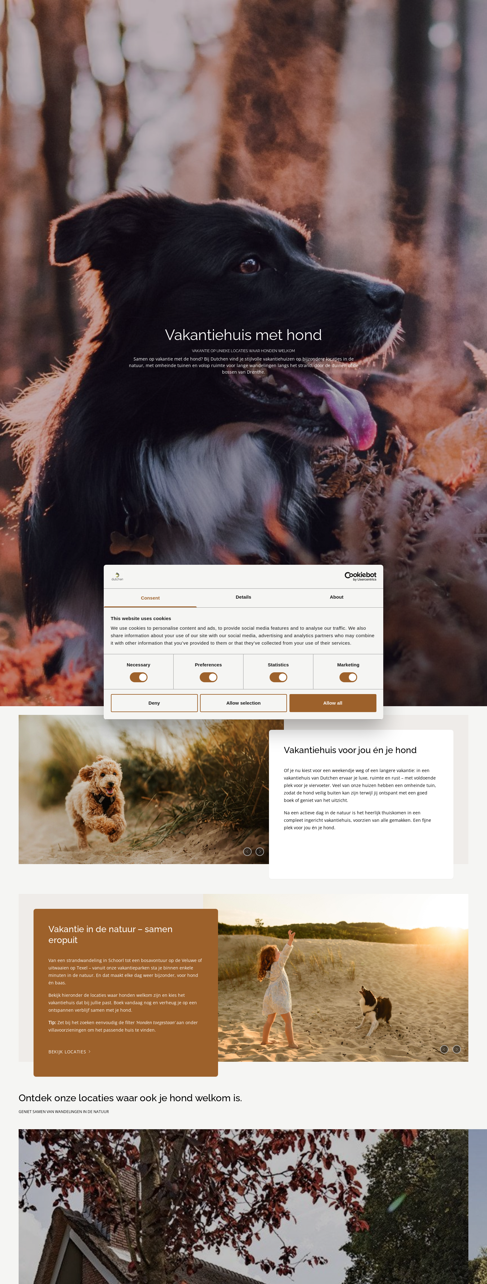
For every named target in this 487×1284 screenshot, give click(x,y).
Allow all (333, 703)
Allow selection (243, 703)
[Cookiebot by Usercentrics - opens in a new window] (349, 576)
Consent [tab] (150, 598)
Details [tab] (243, 597)
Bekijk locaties (69, 1052)
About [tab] (337, 597)
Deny (154, 703)
